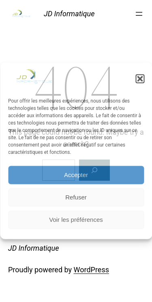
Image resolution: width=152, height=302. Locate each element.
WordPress (91, 269)
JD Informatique (69, 13)
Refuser (76, 197)
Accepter (76, 174)
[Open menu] (139, 14)
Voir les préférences (76, 219)
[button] (140, 79)
